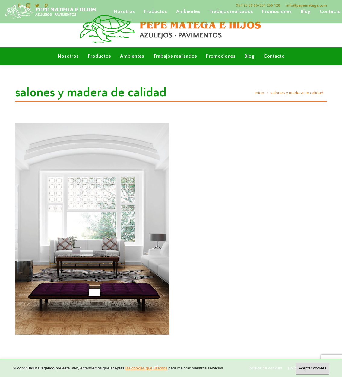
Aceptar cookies (313, 368)
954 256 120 (269, 5)
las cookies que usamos (146, 368)
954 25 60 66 (247, 5)
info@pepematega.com (306, 5)
